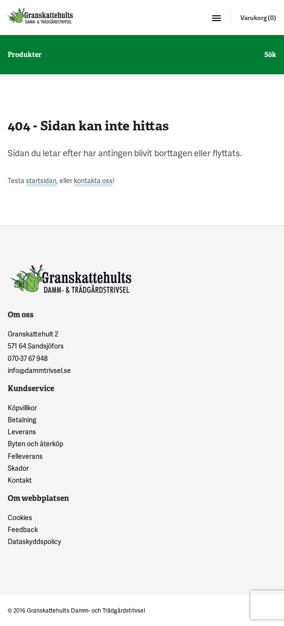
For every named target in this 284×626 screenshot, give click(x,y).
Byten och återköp (35, 443)
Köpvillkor (22, 407)
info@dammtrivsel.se (39, 370)
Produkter (25, 54)
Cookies (20, 517)
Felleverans (25, 456)
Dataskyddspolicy (34, 541)
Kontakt (20, 480)
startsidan (41, 180)
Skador (18, 468)
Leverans (22, 431)
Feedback (23, 529)
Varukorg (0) (258, 17)
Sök (270, 54)
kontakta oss (93, 180)
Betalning (22, 419)
